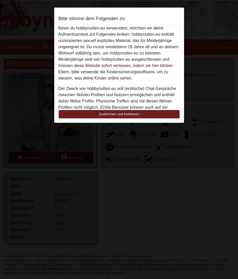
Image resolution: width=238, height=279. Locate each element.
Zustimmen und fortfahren (119, 114)
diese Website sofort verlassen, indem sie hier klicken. (124, 65)
